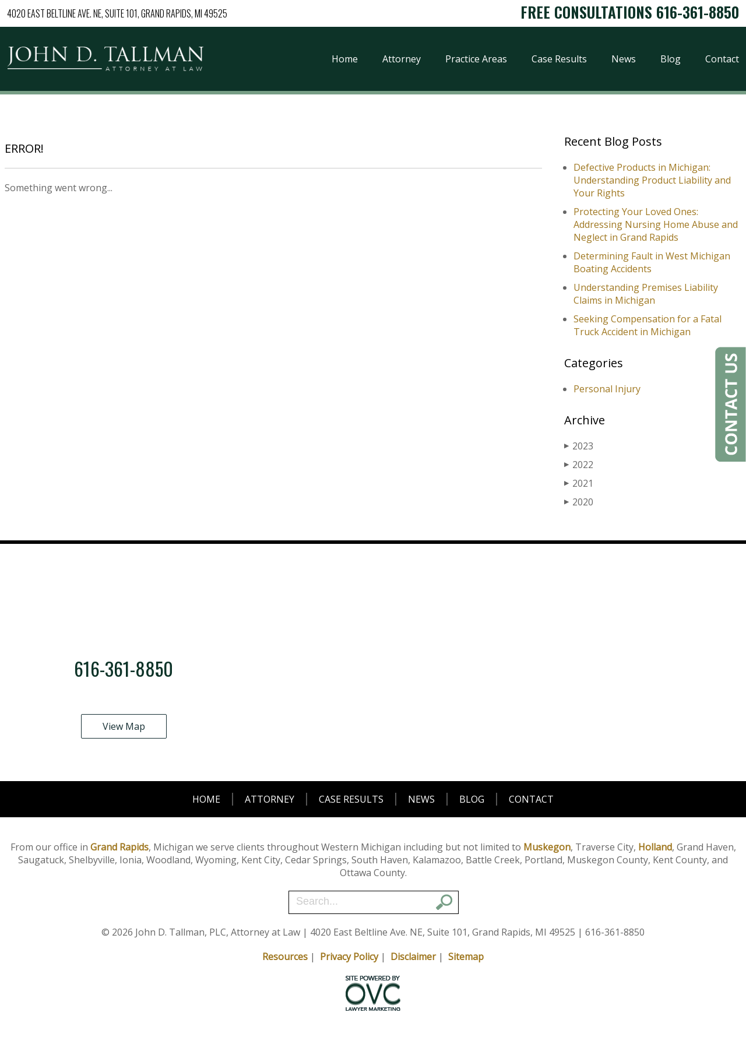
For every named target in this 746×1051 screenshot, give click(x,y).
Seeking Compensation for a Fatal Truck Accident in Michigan (647, 325)
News (623, 58)
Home (345, 58)
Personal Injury (607, 388)
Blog (670, 58)
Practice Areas (476, 58)
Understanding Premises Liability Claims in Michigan (645, 294)
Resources (285, 956)
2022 (578, 464)
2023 (578, 446)
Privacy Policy (349, 956)
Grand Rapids (119, 847)
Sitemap (466, 956)
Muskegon (547, 847)
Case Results (559, 58)
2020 (578, 501)
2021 (578, 483)
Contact (722, 58)
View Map (124, 726)
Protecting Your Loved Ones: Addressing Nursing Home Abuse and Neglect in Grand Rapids (655, 224)
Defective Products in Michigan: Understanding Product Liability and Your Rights (652, 180)
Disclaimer (413, 956)
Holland (655, 847)
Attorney (401, 58)
